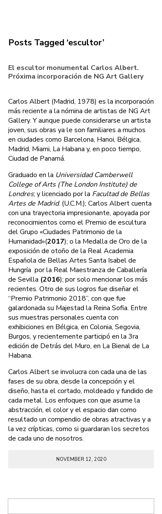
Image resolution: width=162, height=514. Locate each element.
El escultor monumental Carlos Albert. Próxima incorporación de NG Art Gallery (75, 72)
